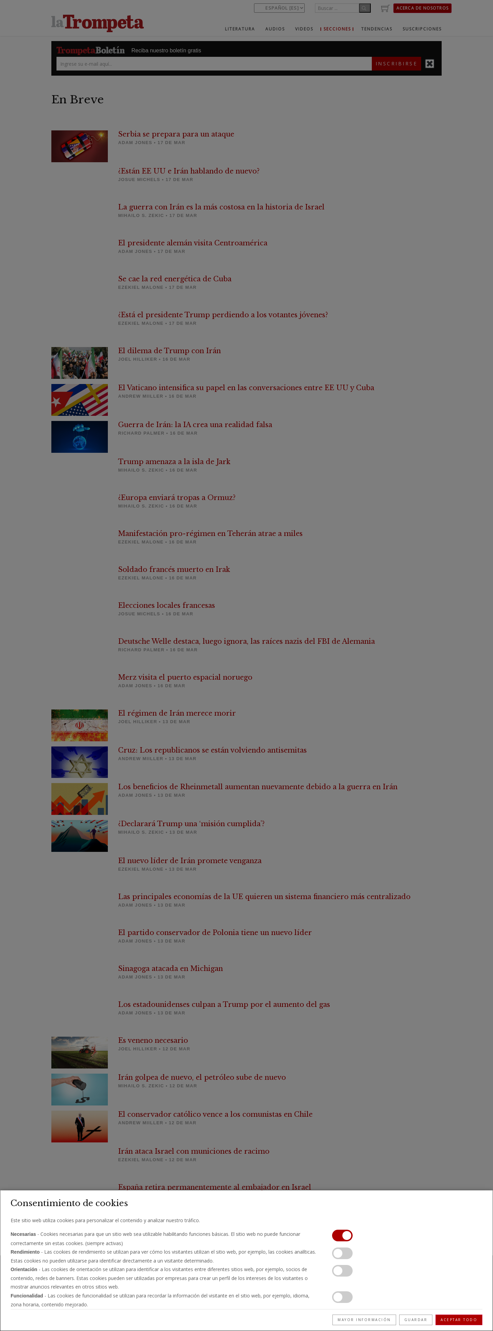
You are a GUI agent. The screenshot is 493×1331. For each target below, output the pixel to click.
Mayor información (364, 1319)
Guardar (416, 1319)
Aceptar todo (459, 1319)
